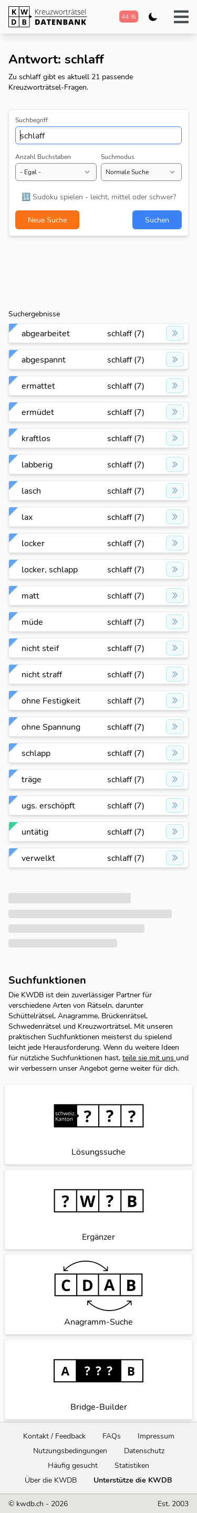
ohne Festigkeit (51, 700)
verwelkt (38, 858)
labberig (37, 464)
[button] (181, 16)
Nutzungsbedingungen (70, 1450)
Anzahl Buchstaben (43, 157)
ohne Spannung (51, 726)
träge (32, 779)
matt (30, 595)
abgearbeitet (46, 333)
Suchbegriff (31, 120)
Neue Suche (47, 220)
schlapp (36, 753)
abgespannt (44, 359)
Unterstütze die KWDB (133, 1480)
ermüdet (38, 412)
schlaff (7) (125, 333)
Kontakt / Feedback (54, 1436)
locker (33, 543)
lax (27, 517)
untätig (35, 831)
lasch (31, 490)
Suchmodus (117, 157)
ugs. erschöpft (48, 805)
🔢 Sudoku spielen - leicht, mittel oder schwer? (99, 196)
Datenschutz (144, 1450)
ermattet (38, 385)
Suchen (157, 220)
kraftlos (36, 438)
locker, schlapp (50, 569)
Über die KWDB (51, 1480)
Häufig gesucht (73, 1465)
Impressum (156, 1436)
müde (32, 621)
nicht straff (42, 674)
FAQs (111, 1436)
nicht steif (40, 648)
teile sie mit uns (149, 1057)
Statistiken (132, 1465)
